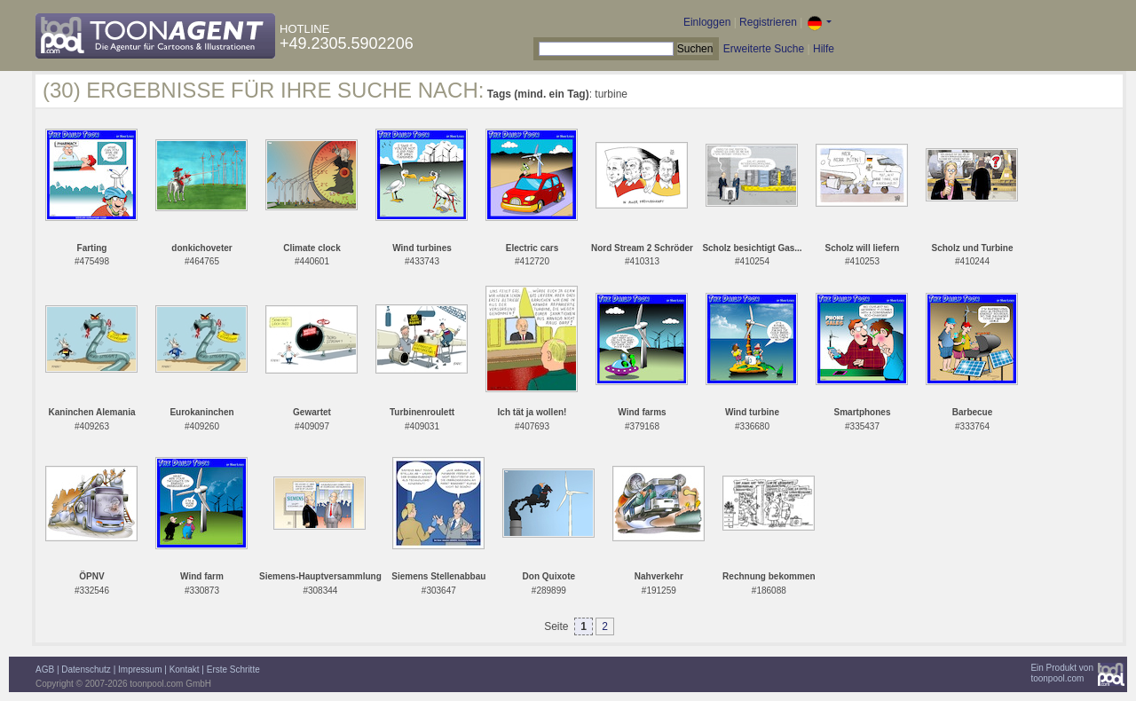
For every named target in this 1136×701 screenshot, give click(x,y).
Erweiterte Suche (763, 49)
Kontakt (185, 669)
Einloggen (706, 22)
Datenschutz (86, 669)
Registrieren (768, 22)
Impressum (140, 669)
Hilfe (823, 49)
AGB (45, 669)
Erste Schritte (233, 669)
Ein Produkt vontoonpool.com (1061, 673)
